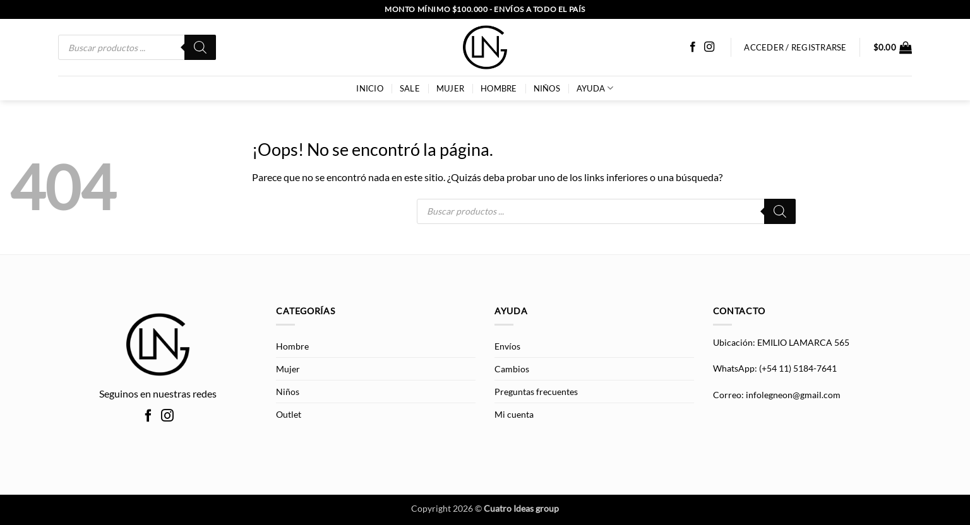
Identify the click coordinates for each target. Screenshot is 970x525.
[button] (893, 47)
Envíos (507, 346)
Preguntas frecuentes (536, 391)
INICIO (369, 88)
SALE (410, 88)
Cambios (511, 368)
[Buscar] (200, 47)
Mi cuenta (514, 414)
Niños (547, 88)
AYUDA (595, 88)
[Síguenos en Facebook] (693, 47)
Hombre (499, 88)
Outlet (288, 414)
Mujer (450, 88)
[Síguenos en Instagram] (709, 47)
